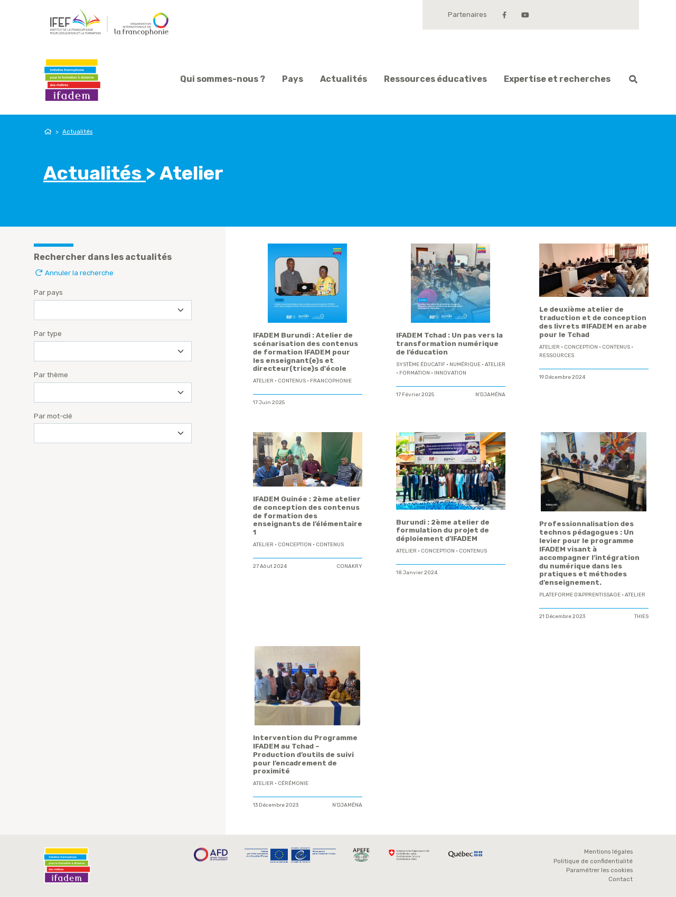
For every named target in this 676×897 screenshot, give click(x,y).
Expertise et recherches (557, 79)
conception (581, 347)
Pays (292, 79)
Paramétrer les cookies (599, 870)
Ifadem (72, 80)
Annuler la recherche (74, 273)
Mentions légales (608, 851)
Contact (620, 879)
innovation (450, 373)
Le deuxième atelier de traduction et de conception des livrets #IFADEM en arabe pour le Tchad (593, 322)
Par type (48, 334)
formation (414, 373)
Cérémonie (293, 783)
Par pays (48, 292)
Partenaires (467, 14)
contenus (292, 381)
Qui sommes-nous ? (222, 79)
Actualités (343, 79)
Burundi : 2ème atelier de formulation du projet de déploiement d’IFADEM (443, 530)
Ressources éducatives (435, 79)
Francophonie (331, 381)
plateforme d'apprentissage (580, 595)
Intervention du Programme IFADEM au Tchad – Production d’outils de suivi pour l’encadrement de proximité (305, 754)
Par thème (51, 375)
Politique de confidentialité (593, 861)
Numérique (465, 364)
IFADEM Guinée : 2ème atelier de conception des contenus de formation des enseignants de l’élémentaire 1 (307, 515)
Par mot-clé (53, 416)
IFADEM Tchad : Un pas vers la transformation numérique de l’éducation (449, 343)
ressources (556, 355)
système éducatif (420, 364)
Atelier (263, 381)
